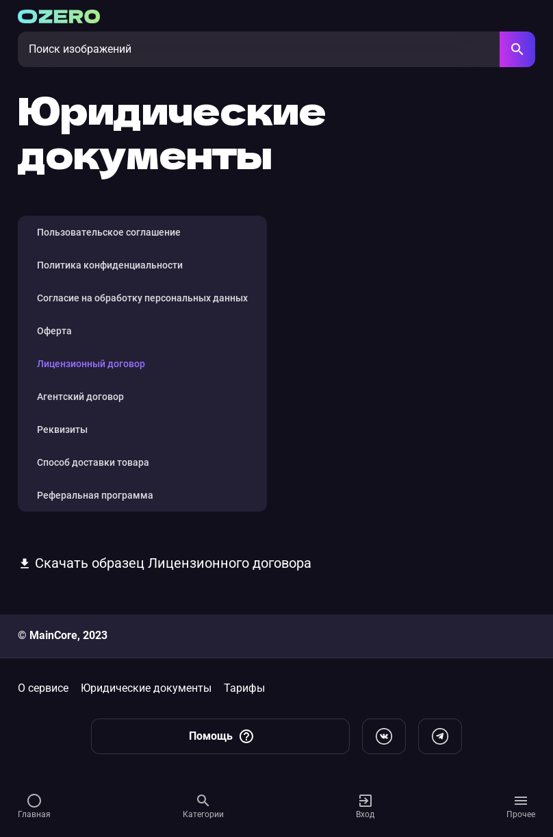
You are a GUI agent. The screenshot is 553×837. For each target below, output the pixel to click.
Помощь (222, 736)
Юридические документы (146, 688)
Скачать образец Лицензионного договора (164, 563)
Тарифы (244, 688)
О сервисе (43, 688)
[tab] (142, 232)
